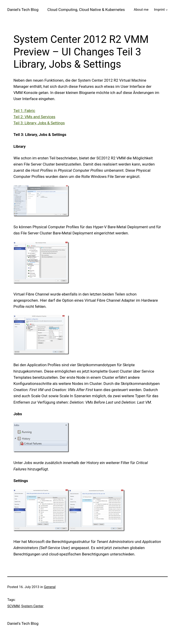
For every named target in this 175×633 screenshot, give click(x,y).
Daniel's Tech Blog (23, 9)
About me (141, 10)
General (50, 587)
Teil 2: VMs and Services (34, 116)
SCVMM (13, 606)
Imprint (159, 10)
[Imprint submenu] (167, 10)
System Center (32, 606)
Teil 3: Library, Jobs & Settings (39, 123)
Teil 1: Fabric (24, 110)
